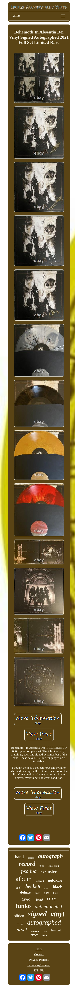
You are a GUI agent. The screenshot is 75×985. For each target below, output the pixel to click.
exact (34, 935)
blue (55, 892)
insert (40, 880)
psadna (29, 871)
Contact (39, 954)
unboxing (55, 880)
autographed (44, 922)
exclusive (49, 871)
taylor (27, 899)
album (24, 878)
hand (19, 856)
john (41, 865)
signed (37, 914)
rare (51, 898)
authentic (35, 931)
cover (37, 893)
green (46, 888)
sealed (31, 857)
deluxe (25, 892)
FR (42, 970)
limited (56, 930)
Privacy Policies (39, 959)
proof (22, 929)
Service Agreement (38, 965)
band (39, 900)
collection (53, 865)
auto (20, 924)
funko (23, 906)
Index (38, 949)
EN (36, 970)
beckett (32, 886)
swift (18, 887)
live (45, 931)
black (57, 887)
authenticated (48, 906)
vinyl (57, 914)
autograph (50, 856)
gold (46, 892)
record (27, 863)
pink (44, 935)
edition (18, 916)
